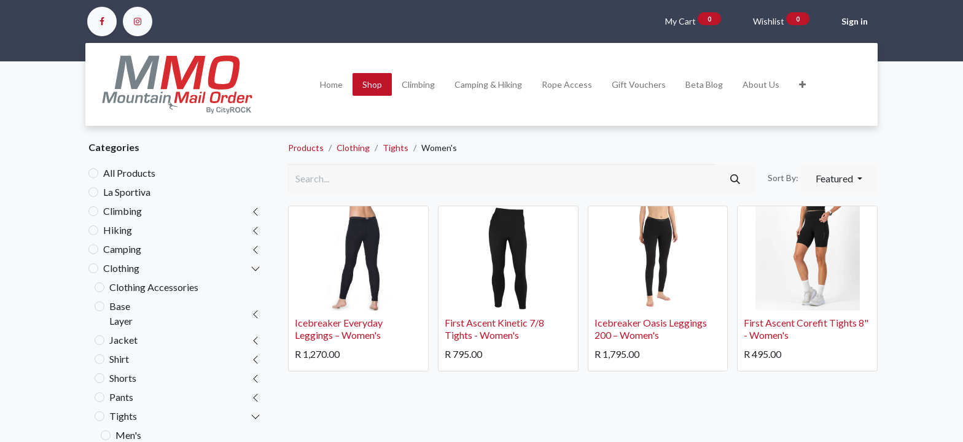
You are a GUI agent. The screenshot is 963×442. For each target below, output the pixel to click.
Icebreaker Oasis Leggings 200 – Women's (651, 328)
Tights (123, 416)
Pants (121, 397)
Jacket (123, 340)
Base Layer (121, 313)
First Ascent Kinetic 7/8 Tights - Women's (494, 328)
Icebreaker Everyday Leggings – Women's (339, 328)
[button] (802, 84)
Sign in (854, 21)
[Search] (735, 178)
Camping (122, 249)
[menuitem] (331, 84)
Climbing (122, 211)
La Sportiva (126, 192)
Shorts (122, 378)
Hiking (117, 230)
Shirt (119, 359)
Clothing (121, 268)
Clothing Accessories (153, 287)
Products (306, 147)
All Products (129, 173)
